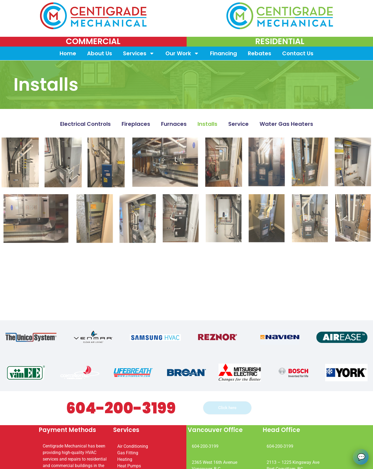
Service (238, 124)
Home (68, 53)
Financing (223, 53)
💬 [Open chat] (361, 457)
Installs (207, 124)
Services (139, 53)
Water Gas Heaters (286, 124)
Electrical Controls (85, 124)
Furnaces (174, 124)
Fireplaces (136, 124)
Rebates (259, 53)
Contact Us (297, 53)
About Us (99, 53)
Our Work (182, 53)
